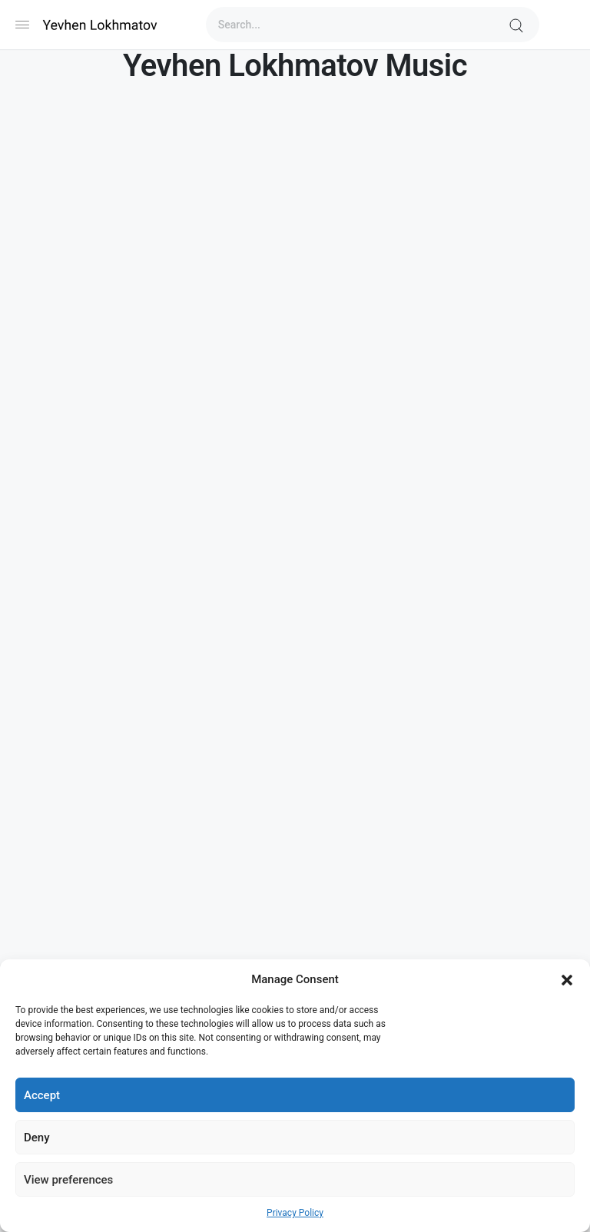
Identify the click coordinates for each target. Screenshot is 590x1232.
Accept (42, 1095)
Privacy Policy (295, 1212)
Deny (37, 1137)
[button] (567, 979)
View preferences (68, 1180)
